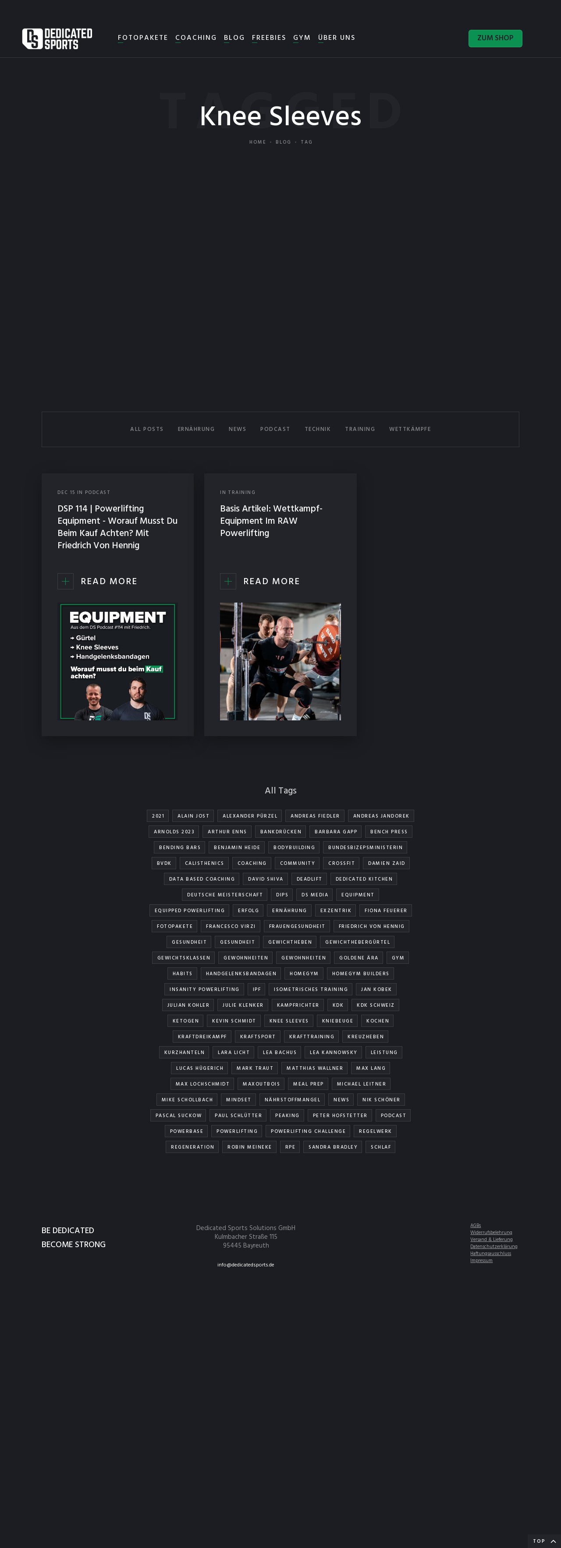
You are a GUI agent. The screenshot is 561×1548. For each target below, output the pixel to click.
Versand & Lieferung (491, 1239)
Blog (283, 142)
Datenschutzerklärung (494, 1246)
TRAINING (360, 429)
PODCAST (275, 429)
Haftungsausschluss (490, 1253)
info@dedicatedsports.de (245, 1265)
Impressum (481, 1260)
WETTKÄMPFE (410, 429)
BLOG (234, 38)
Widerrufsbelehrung (491, 1232)
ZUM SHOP (495, 38)
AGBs (475, 1225)
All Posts (147, 429)
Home (257, 142)
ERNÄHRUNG (196, 429)
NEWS (237, 429)
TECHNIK (318, 429)
